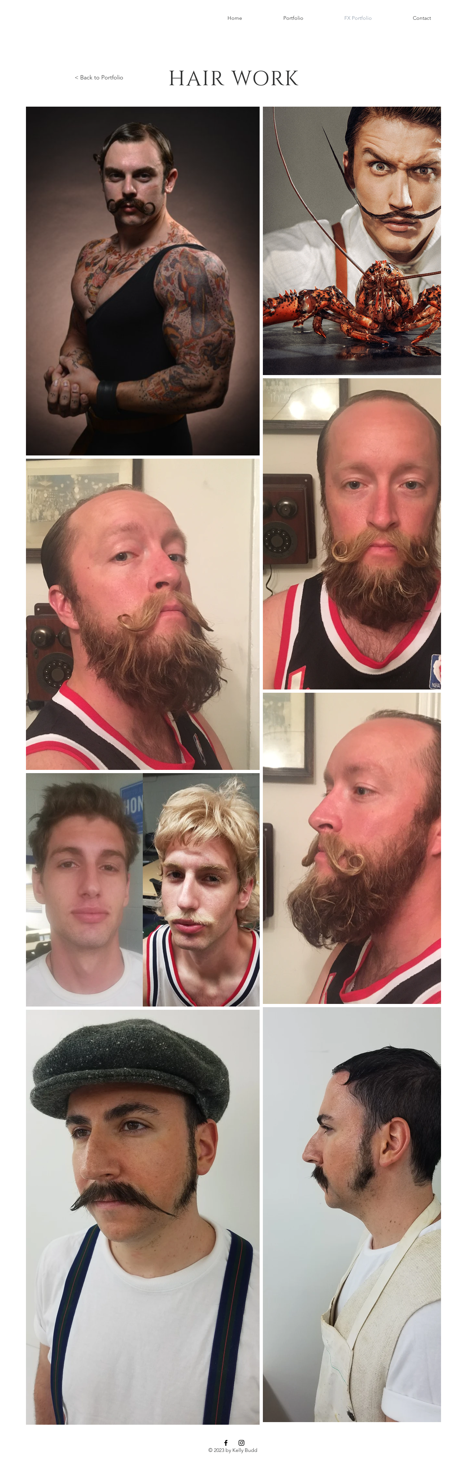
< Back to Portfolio (99, 77)
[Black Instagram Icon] (241, 1443)
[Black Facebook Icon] (226, 1443)
